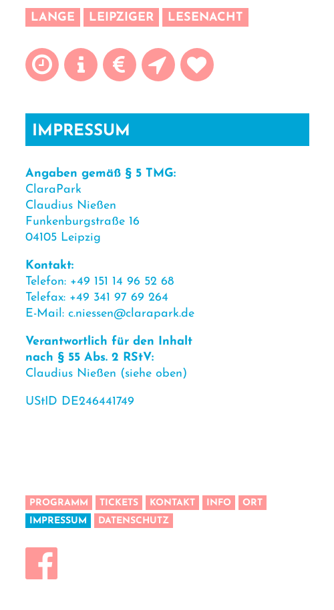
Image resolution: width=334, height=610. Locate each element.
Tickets (119, 503)
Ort (252, 503)
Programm (58, 503)
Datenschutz (133, 521)
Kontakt (172, 503)
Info (218, 503)
